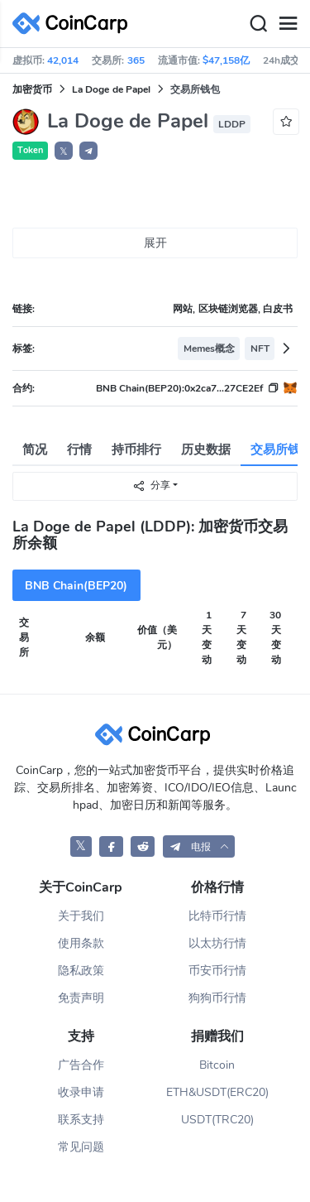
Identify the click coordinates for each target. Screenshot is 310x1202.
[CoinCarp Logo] (74, 23)
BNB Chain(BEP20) (76, 586)
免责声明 (81, 998)
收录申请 (81, 1092)
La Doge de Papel (111, 89)
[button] (88, 151)
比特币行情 (217, 916)
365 (136, 60)
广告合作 (81, 1065)
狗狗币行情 (217, 998)
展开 (155, 243)
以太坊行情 (217, 943)
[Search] (258, 24)
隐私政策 (81, 970)
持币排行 (136, 449)
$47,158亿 (226, 60)
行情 (79, 449)
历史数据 (206, 449)
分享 (151, 485)
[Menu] (288, 24)
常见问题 (81, 1147)
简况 (34, 449)
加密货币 (32, 89)
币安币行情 (217, 970)
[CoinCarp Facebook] (111, 846)
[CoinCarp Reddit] (143, 846)
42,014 (63, 60)
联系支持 (81, 1119)
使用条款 (81, 943)
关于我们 (81, 916)
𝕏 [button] (64, 151)
